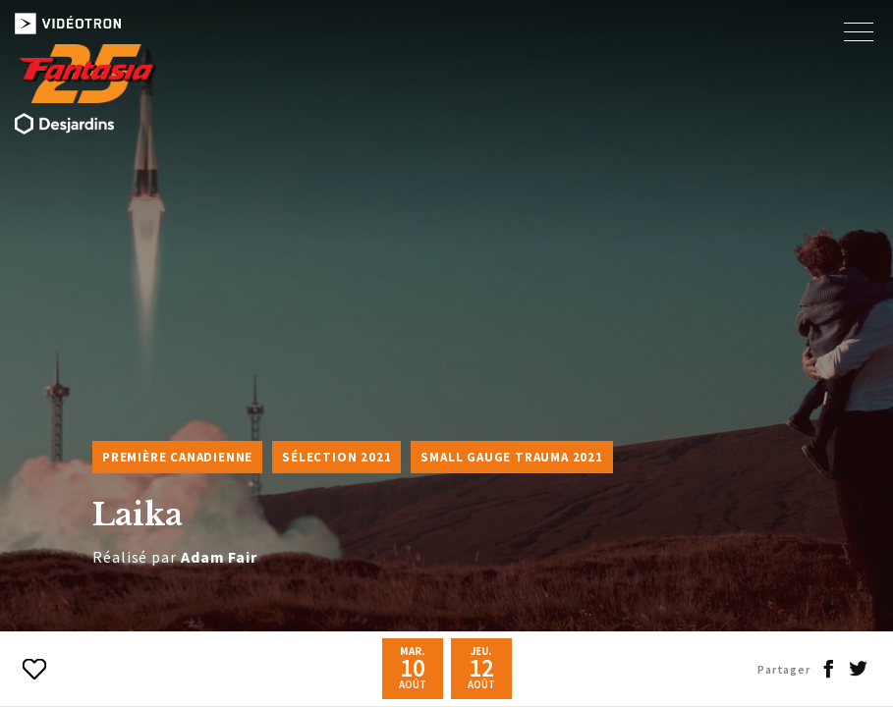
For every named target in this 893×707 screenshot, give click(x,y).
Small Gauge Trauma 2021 (511, 457)
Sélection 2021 (336, 457)
